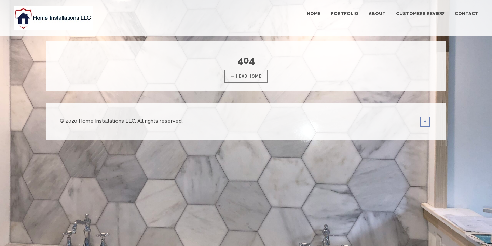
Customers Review (420, 13)
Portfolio (344, 13)
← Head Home (246, 76)
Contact (466, 13)
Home (313, 13)
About (377, 13)
